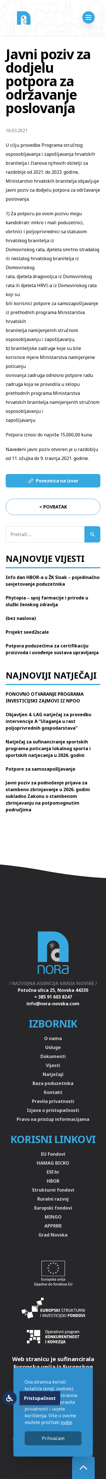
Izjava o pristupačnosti (53, 1110)
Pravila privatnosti (53, 1101)
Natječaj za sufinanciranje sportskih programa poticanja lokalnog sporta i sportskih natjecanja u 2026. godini (48, 748)
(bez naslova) (21, 618)
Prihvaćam (53, 1438)
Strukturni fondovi (53, 1190)
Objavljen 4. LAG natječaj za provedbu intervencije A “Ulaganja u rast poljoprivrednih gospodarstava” (48, 721)
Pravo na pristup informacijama (53, 1119)
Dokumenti (53, 1056)
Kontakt (53, 1092)
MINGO (53, 1217)
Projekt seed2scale (27, 632)
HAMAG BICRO (53, 1163)
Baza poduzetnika (53, 1083)
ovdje (66, 1422)
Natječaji (53, 1074)
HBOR (53, 1181)
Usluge (53, 1047)
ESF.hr (53, 1172)
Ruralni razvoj (53, 1199)
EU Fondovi (53, 1154)
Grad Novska (53, 1235)
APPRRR (53, 1226)
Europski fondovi (53, 1208)
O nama (53, 1038)
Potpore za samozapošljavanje (40, 769)
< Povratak (53, 507)
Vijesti (53, 1065)
